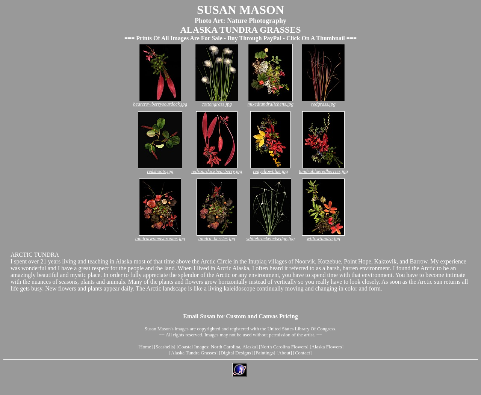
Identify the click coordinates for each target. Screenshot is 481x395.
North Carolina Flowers (283, 347)
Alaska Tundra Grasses (193, 353)
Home (145, 347)
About (284, 353)
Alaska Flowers (326, 347)
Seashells (165, 347)
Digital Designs (236, 353)
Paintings (265, 353)
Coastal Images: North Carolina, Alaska (217, 347)
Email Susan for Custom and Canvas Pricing (240, 316)
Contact (302, 353)
